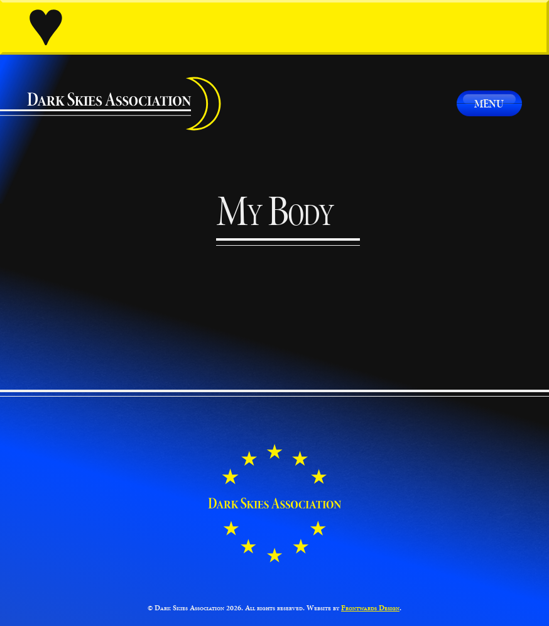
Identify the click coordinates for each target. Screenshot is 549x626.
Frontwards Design (370, 608)
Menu (489, 103)
